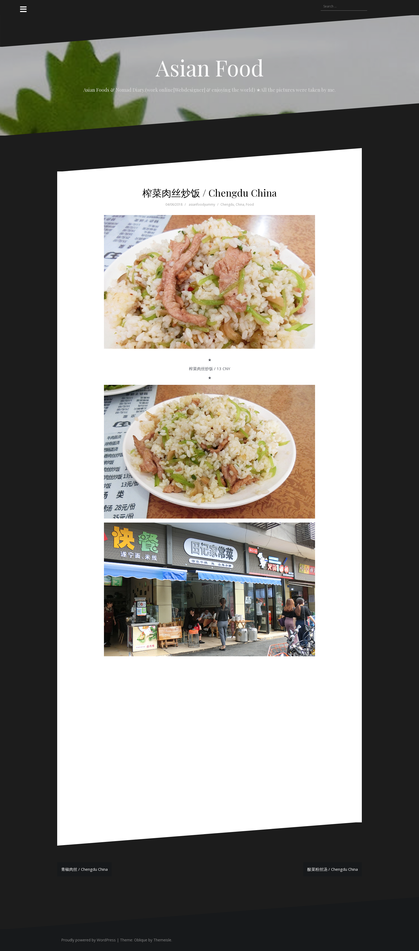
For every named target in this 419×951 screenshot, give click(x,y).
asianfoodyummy (202, 204)
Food (250, 204)
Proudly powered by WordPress (88, 939)
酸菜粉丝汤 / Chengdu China (332, 869)
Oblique (140, 939)
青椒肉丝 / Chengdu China (84, 869)
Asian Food (210, 67)
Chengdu (227, 204)
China (240, 204)
